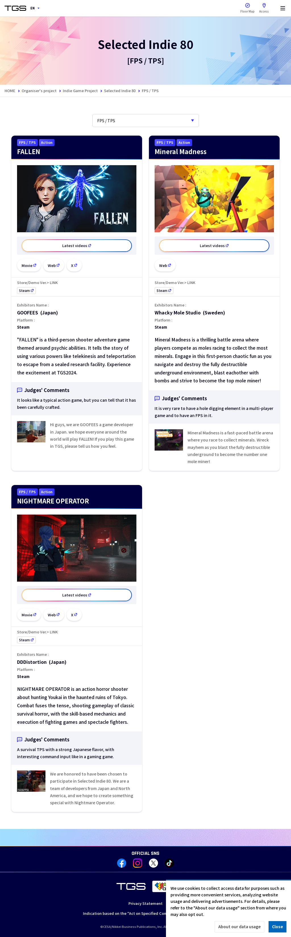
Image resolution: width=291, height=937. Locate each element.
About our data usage (239, 926)
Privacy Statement (145, 903)
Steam (27, 290)
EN (32, 8)
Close (277, 926)
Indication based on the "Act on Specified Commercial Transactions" (145, 913)
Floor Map (247, 11)
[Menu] (283, 8)
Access (264, 6)
